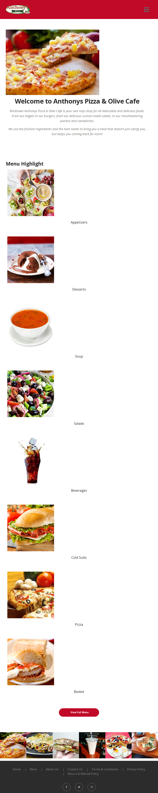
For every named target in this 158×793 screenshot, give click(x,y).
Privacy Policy (136, 673)
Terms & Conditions (104, 673)
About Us (52, 673)
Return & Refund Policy (83, 678)
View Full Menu (79, 616)
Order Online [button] (79, 778)
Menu (33, 673)
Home (17, 673)
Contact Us (75, 673)
